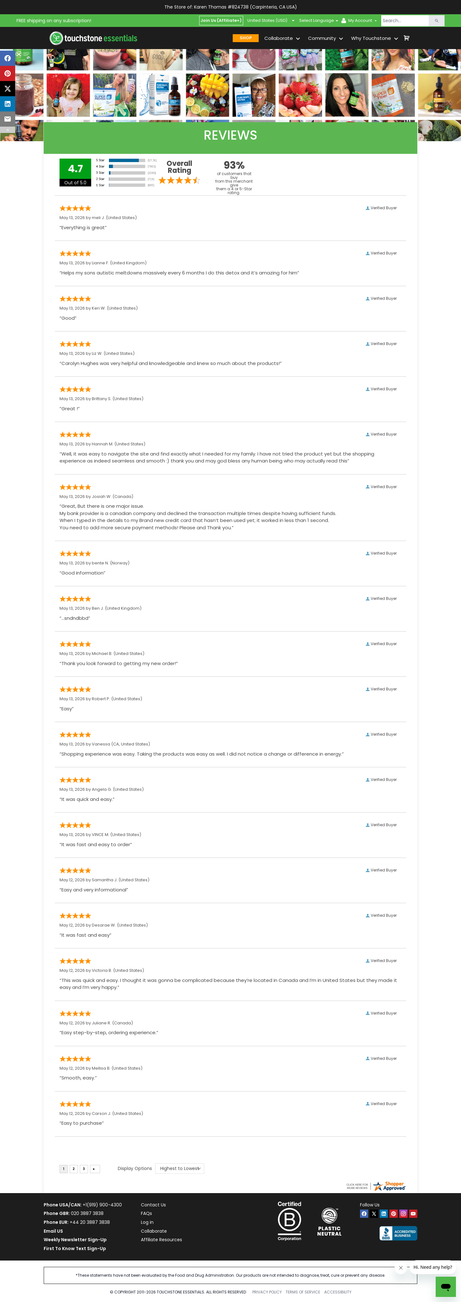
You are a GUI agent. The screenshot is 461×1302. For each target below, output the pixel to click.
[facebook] (364, 1214)
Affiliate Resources (161, 1239)
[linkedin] (384, 1214)
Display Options (135, 1168)
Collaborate (154, 1231)
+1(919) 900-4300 (102, 1205)
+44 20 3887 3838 (90, 1222)
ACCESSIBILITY (337, 1292)
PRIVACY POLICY (267, 1292)
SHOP (246, 38)
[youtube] (413, 1214)
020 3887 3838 (87, 1213)
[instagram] (403, 1214)
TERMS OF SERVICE (303, 1292)
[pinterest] (393, 1214)
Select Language (316, 20)
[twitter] (374, 1214)
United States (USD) (271, 20)
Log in (147, 1222)
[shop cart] (406, 38)
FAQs (146, 1213)
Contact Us (153, 1205)
